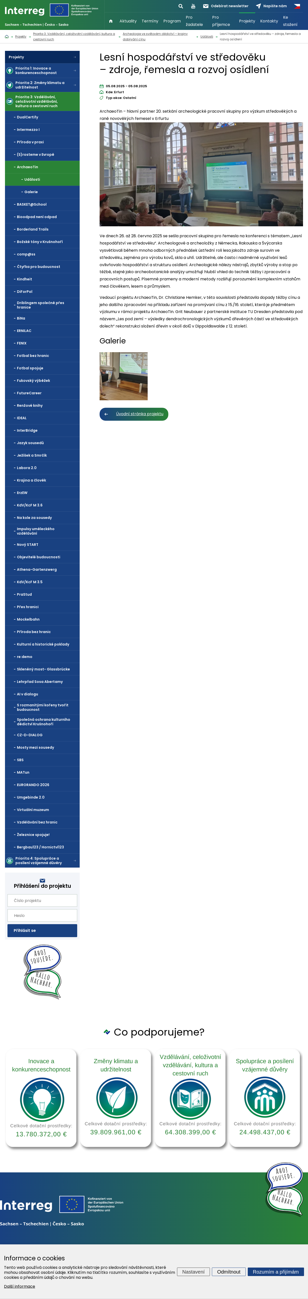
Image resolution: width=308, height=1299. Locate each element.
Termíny (150, 21)
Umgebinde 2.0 (31, 797)
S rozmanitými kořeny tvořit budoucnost (42, 707)
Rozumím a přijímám (276, 1271)
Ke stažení (290, 20)
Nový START (27, 544)
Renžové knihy (30, 405)
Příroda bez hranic (34, 631)
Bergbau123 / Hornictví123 (40, 847)
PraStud (24, 594)
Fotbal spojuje (30, 368)
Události (32, 179)
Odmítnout (228, 1271)
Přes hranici (28, 606)
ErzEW (22, 492)
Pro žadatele (194, 20)
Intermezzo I (28, 129)
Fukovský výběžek (33, 380)
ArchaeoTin (27, 166)
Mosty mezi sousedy (35, 747)
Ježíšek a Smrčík (32, 455)
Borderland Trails (33, 229)
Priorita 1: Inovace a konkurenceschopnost (36, 70)
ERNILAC (24, 330)
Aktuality (128, 21)
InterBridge (27, 430)
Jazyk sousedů (30, 442)
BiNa (21, 318)
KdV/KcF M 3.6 (30, 505)
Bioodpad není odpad (37, 216)
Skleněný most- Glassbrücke (43, 669)
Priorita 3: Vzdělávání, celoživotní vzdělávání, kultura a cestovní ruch (36, 101)
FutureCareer (29, 393)
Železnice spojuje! (33, 834)
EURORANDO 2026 (33, 784)
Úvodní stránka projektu (139, 414)
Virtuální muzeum (33, 809)
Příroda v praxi (30, 142)
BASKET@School (32, 204)
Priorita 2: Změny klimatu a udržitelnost (39, 85)
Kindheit (24, 279)
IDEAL (22, 417)
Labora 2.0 (27, 467)
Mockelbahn (28, 619)
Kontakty (269, 21)
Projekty (247, 21)
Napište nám (271, 6)
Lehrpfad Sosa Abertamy (40, 681)
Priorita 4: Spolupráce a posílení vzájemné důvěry (38, 860)
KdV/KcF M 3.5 (30, 581)
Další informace (19, 1286)
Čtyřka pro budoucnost (38, 266)
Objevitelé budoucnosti (38, 557)
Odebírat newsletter (225, 5)
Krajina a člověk (31, 480)
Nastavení (193, 1271)
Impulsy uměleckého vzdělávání (36, 531)
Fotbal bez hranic (33, 355)
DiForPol (24, 291)
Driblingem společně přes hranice (40, 305)
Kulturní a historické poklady (43, 644)
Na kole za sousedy (34, 517)
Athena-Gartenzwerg (37, 569)
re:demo (24, 656)
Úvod (111, 21)
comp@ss (26, 254)
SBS (20, 759)
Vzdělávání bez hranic (37, 822)
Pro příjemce (221, 20)
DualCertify (27, 117)
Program (172, 21)
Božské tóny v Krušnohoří (40, 241)
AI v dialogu (27, 694)
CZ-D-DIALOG (30, 734)
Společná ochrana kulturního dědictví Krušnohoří (43, 722)
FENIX (22, 343)
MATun (23, 772)
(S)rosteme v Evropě (35, 154)
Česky (297, 6)
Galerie (31, 191)
